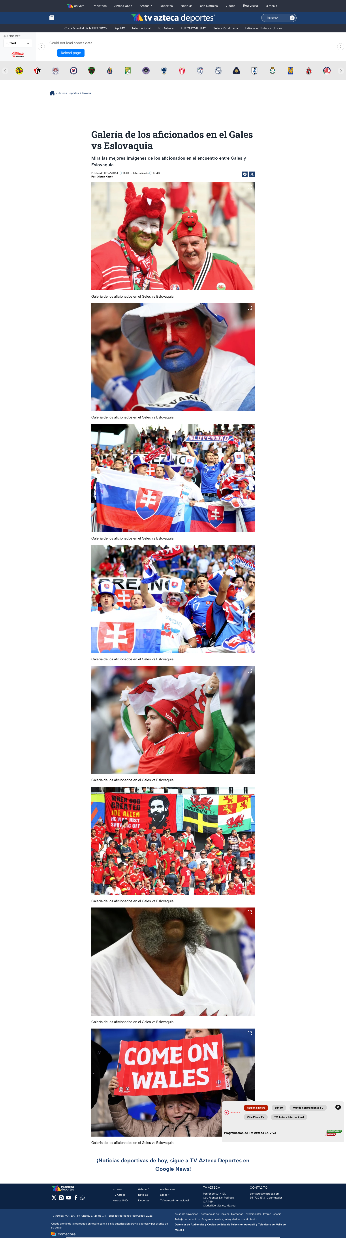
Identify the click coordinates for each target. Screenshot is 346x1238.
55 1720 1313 (257, 1197)
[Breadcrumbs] (53, 93)
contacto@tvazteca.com (265, 1193)
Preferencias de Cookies (214, 1214)
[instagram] (61, 1199)
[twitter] (54, 1199)
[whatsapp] (82, 1199)
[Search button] (292, 17)
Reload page (71, 53)
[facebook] (76, 1199)
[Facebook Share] (245, 174)
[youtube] (68, 1199)
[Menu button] (67, 17)
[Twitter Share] (252, 174)
